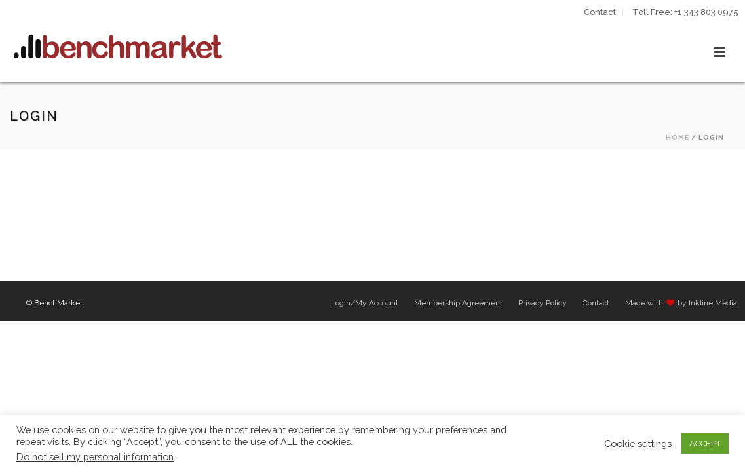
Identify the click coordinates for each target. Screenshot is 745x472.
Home (677, 137)
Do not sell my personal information (95, 456)
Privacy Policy (542, 302)
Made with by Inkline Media (681, 302)
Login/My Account (364, 302)
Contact (596, 302)
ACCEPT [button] (705, 443)
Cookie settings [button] (638, 443)
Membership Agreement (458, 302)
